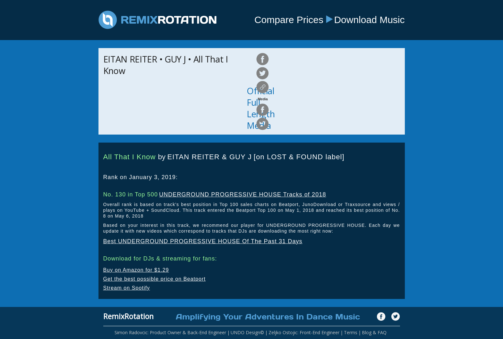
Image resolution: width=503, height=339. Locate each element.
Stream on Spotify (126, 288)
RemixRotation (128, 316)
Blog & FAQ (374, 332)
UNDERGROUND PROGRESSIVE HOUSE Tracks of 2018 (242, 194)
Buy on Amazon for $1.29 (136, 270)
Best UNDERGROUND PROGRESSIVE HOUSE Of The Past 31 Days (203, 241)
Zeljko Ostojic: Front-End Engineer (304, 332)
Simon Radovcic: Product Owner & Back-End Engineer (170, 332)
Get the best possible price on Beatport (154, 279)
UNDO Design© (247, 332)
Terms (350, 332)
